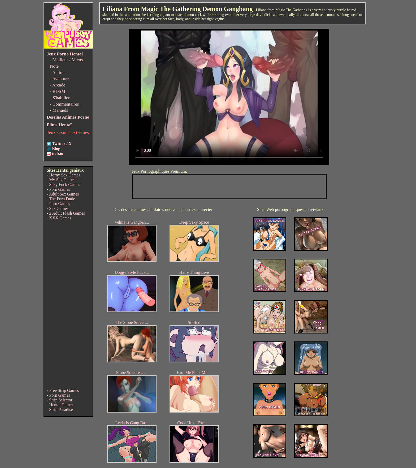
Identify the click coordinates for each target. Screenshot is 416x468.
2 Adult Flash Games (67, 213)
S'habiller (61, 97)
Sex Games (58, 208)
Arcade (58, 85)
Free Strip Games (64, 390)
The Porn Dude (62, 199)
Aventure (60, 78)
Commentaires (66, 104)
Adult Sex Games (64, 194)
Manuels (60, 110)
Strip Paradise (61, 409)
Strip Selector (60, 400)
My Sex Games (62, 179)
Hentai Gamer (61, 404)
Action (58, 72)
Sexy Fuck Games (64, 184)
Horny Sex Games (64, 175)
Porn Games (59, 189)
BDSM (59, 91)
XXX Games (60, 218)
